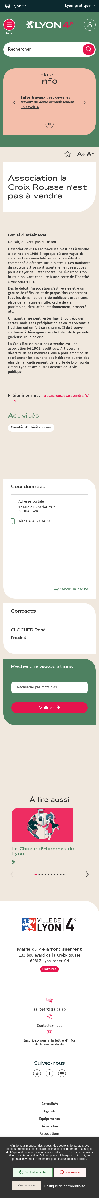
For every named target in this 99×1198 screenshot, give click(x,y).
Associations (50, 1134)
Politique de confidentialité (64, 1186)
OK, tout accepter (32, 1172)
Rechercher (19, 49)
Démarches (49, 1126)
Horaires (49, 968)
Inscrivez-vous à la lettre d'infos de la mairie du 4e (49, 1042)
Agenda (50, 1111)
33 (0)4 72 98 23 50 (49, 1009)
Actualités (49, 1104)
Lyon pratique (80, 6)
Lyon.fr (19, 6)
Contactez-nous (49, 1025)
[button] (14, 102)
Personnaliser (26, 1185)
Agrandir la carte (71, 589)
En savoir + (30, 107)
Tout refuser (70, 1172)
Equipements (49, 1119)
